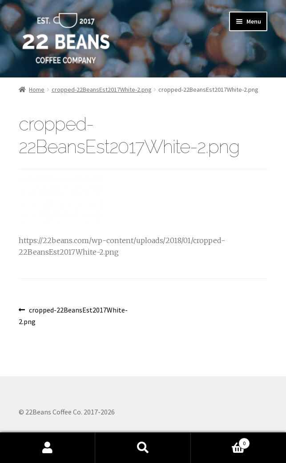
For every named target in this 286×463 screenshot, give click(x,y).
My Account (47, 448)
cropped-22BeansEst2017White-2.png (102, 89)
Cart (220, 441)
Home (36, 89)
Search (142, 448)
